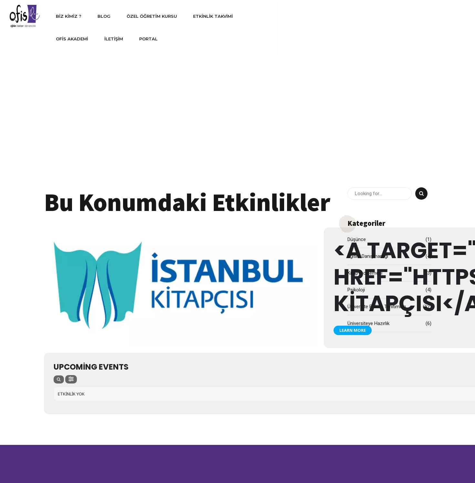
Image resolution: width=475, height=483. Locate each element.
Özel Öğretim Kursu (214, 16)
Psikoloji (356, 154)
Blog (166, 16)
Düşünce (356, 104)
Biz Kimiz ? (131, 16)
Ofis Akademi (328, 16)
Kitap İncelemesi (364, 137)
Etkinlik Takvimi (275, 16)
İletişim (369, 16)
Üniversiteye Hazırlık (368, 188)
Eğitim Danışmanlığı (367, 120)
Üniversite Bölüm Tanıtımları (376, 171)
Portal (404, 16)
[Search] (421, 58)
